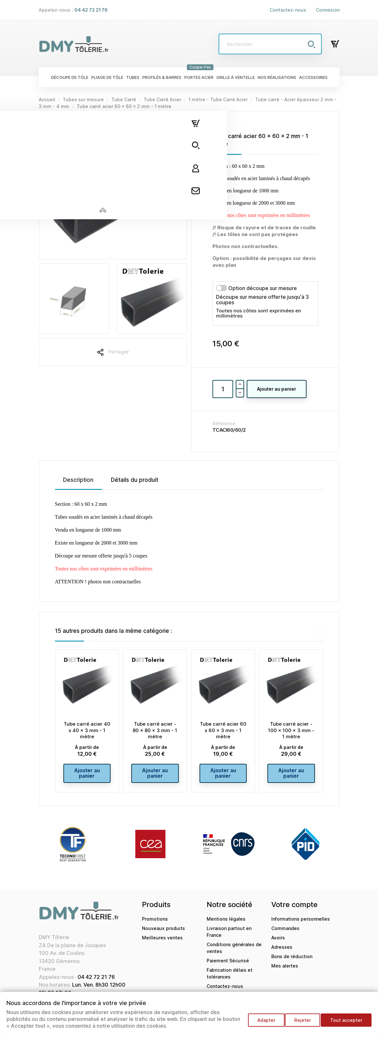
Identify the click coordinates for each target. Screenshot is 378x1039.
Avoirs (278, 942)
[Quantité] (222, 389)
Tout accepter (346, 1022)
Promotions (155, 923)
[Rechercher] (270, 44)
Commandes (285, 932)
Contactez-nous (288, 10)
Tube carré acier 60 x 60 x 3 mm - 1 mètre (223, 730)
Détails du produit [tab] (134, 480)
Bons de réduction (291, 960)
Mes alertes (284, 970)
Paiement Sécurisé (228, 965)
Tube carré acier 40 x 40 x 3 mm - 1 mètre (87, 730)
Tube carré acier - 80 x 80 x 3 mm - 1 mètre (155, 730)
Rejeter (300, 1022)
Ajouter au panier (276, 389)
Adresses (281, 951)
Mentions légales (226, 923)
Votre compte (294, 908)
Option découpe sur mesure (262, 288)
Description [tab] (78, 480)
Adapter (261, 1022)
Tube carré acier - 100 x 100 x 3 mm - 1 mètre (291, 730)
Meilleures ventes (162, 942)
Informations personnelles (300, 923)
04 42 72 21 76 (96, 981)
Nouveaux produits (163, 932)
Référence (223, 423)
